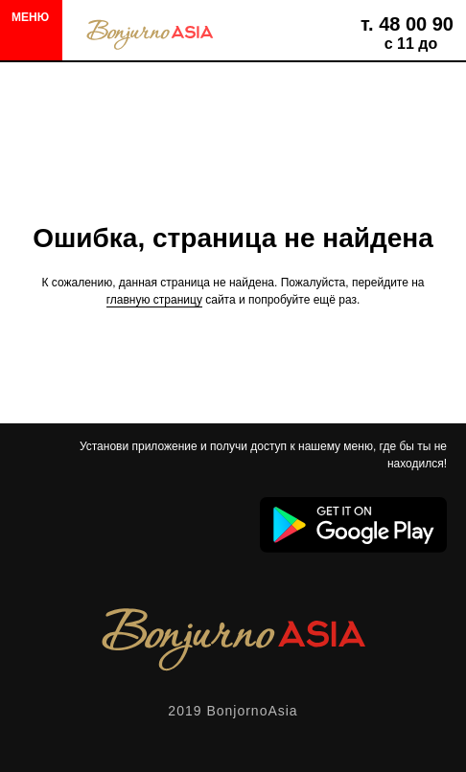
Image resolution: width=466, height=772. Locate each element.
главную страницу (154, 300)
